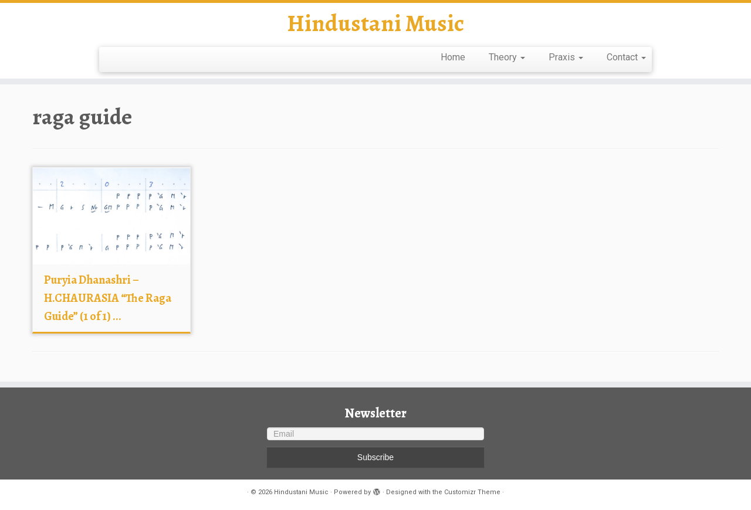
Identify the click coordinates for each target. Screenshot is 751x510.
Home (453, 57)
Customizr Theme (472, 492)
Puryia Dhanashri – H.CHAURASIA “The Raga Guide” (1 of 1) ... (107, 298)
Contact (626, 57)
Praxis (566, 57)
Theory (507, 57)
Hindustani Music (375, 23)
